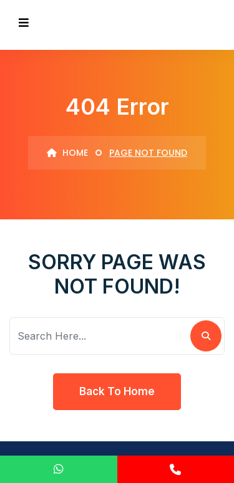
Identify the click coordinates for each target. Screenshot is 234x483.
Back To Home (117, 391)
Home (67, 152)
